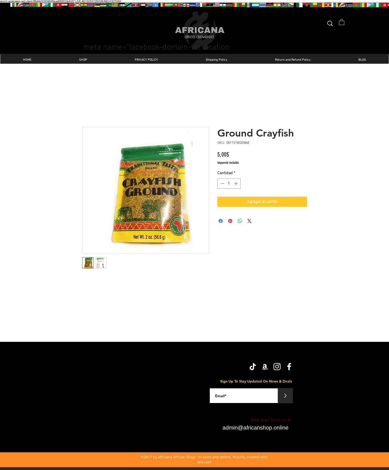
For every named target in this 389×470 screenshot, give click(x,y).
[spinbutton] (229, 183)
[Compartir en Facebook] (221, 221)
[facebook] (289, 366)
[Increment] (236, 183)
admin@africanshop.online (256, 427)
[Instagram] (277, 366)
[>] (285, 395)
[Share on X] (249, 221)
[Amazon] (265, 366)
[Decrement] (221, 183)
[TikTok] (253, 366)
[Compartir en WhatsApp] (240, 221)
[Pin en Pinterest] (230, 221)
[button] (341, 22)
